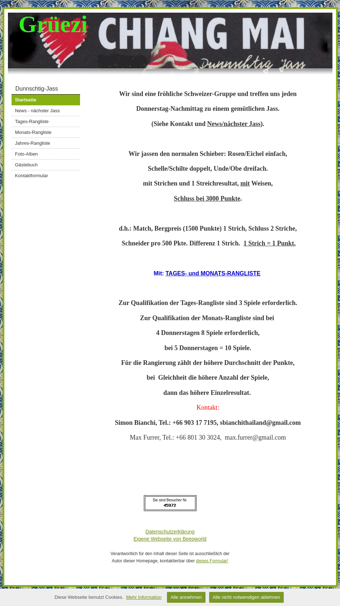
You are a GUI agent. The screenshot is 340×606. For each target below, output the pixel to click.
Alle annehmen (186, 597)
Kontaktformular (31, 175)
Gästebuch (26, 164)
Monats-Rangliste (33, 132)
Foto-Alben (26, 154)
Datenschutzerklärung (169, 532)
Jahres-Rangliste (32, 143)
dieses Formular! (212, 560)
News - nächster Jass (37, 110)
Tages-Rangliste (32, 121)
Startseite (25, 100)
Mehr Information (144, 597)
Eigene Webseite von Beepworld (169, 539)
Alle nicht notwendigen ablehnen (246, 597)
